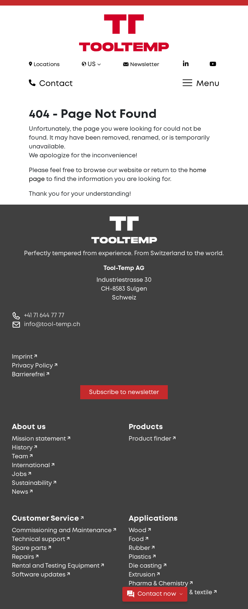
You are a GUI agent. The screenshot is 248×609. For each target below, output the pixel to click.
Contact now (154, 594)
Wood (137, 530)
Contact (51, 83)
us (91, 64)
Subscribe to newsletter (124, 392)
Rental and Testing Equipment (55, 566)
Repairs (23, 557)
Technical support (38, 539)
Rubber (139, 548)
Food (136, 539)
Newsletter (141, 64)
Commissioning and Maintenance (62, 530)
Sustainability (32, 483)
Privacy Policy (32, 366)
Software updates (38, 575)
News (20, 492)
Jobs (19, 474)
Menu (201, 83)
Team (20, 456)
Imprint (22, 357)
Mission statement (39, 439)
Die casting (145, 566)
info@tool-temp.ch (52, 324)
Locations (44, 64)
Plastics (140, 557)
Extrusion (142, 575)
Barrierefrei (28, 374)
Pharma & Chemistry (158, 583)
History (22, 448)
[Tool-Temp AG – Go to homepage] (124, 32)
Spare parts (29, 548)
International (31, 465)
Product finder (150, 439)
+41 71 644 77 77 (44, 315)
